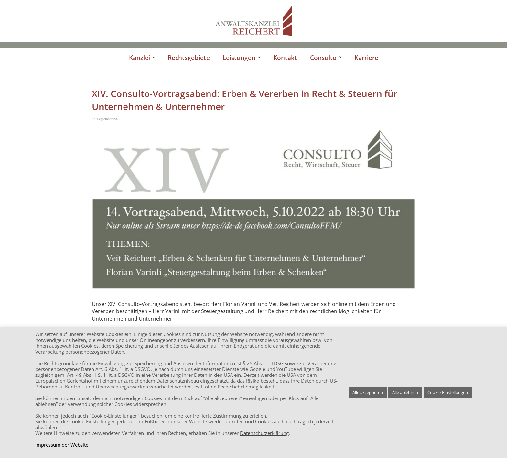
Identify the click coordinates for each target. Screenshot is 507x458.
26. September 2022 (106, 119)
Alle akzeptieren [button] (367, 392)
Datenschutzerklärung (264, 433)
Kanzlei (139, 57)
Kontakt (285, 57)
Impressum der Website (61, 445)
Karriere (366, 57)
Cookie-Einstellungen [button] (447, 392)
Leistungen (239, 57)
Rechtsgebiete (189, 57)
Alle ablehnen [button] (405, 392)
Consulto (323, 57)
